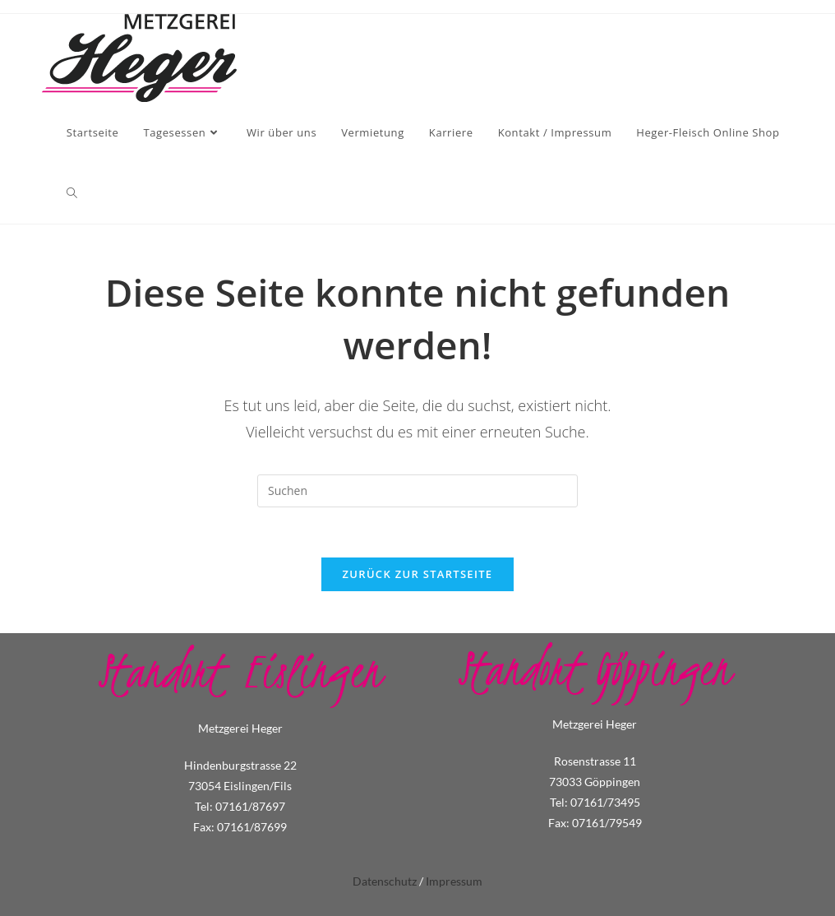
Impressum (454, 881)
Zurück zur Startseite (418, 574)
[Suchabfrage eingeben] (417, 490)
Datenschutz (385, 881)
